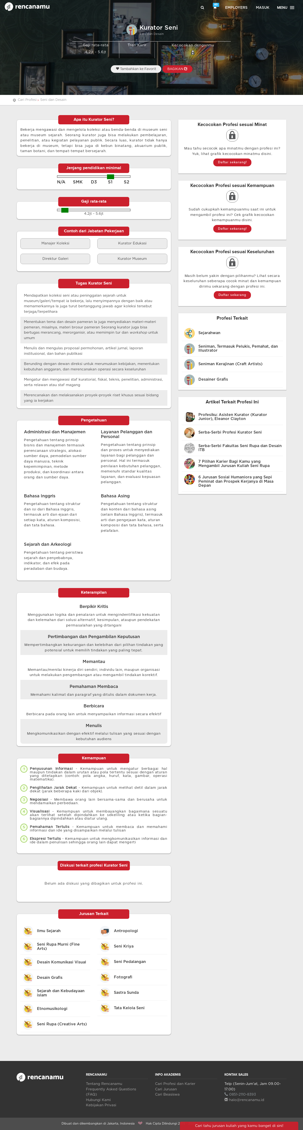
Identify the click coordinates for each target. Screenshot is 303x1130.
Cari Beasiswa (167, 1094)
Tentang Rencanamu (104, 1084)
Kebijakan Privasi (101, 1105)
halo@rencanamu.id (244, 1100)
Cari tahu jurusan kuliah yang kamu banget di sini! (239, 1126)
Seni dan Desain (53, 100)
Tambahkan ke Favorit (136, 69)
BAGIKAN (177, 69)
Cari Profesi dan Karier (175, 1084)
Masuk (262, 7)
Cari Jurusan (166, 1089)
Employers (236, 7)
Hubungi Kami (98, 1100)
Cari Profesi (27, 100)
